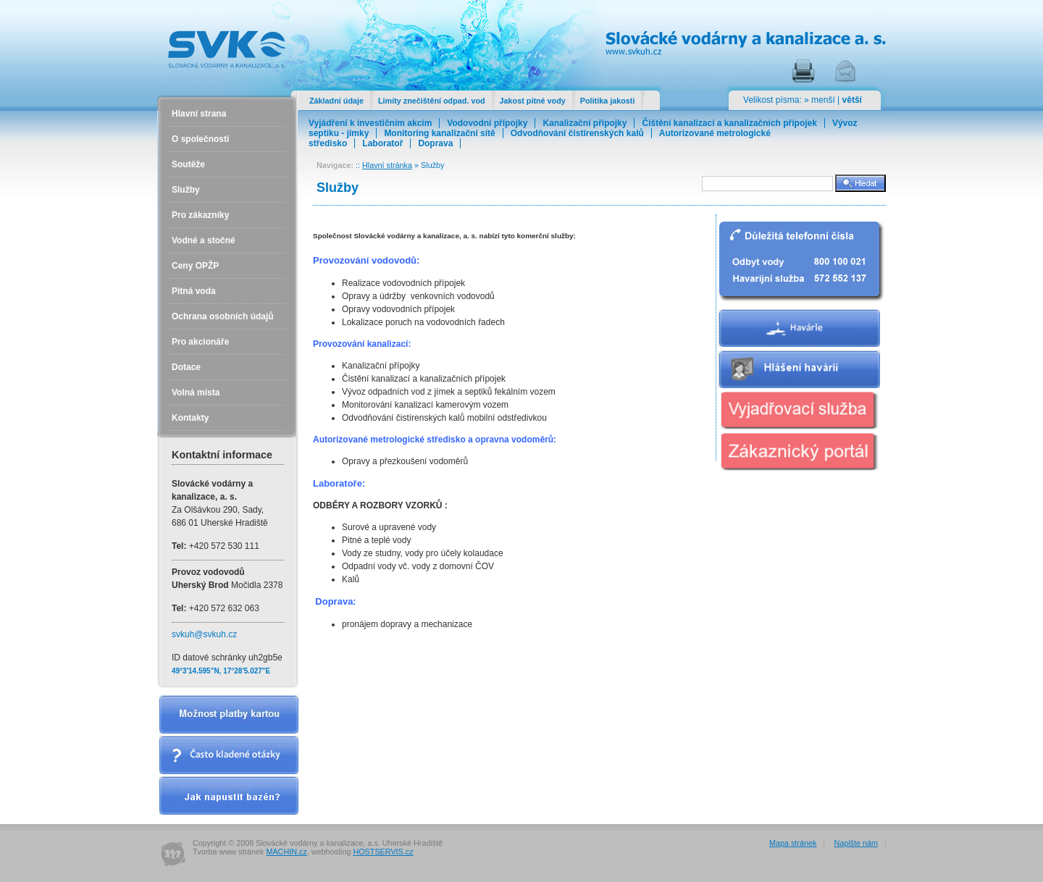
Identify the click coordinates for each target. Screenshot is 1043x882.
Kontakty (190, 418)
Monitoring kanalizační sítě (439, 133)
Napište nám (856, 843)
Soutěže (188, 164)
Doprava (435, 143)
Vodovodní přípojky (487, 123)
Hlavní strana (199, 114)
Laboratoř (382, 143)
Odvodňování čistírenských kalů (577, 133)
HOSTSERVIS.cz (383, 851)
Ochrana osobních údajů (223, 316)
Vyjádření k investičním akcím (370, 123)
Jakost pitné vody (533, 100)
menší (823, 100)
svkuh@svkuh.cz (204, 634)
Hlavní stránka (387, 165)
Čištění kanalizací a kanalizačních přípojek (729, 123)
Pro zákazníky (200, 215)
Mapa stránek (792, 843)
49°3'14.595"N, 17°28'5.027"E (221, 671)
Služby (186, 190)
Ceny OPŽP (195, 266)
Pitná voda (194, 291)
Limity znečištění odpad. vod (431, 100)
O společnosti (200, 139)
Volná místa (195, 392)
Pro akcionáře (200, 342)
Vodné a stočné (203, 240)
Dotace (186, 367)
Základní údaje (336, 100)
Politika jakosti (607, 100)
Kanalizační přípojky (585, 123)
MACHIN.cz (286, 851)
